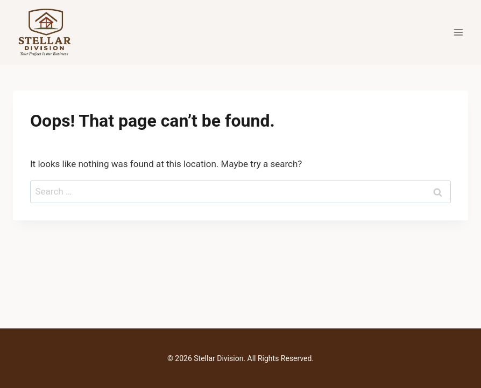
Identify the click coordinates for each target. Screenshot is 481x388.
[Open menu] (458, 32)
